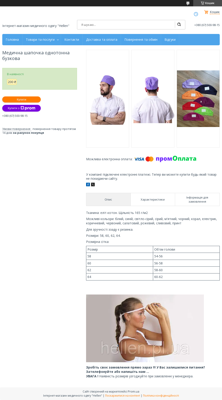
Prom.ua (133, 391)
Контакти (71, 40)
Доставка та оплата (101, 40)
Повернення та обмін (140, 40)
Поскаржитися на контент (122, 396)
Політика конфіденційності (161, 396)
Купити (21, 99)
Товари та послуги (40, 40)
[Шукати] (179, 25)
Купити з (21, 108)
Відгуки (170, 40)
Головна (12, 40)
